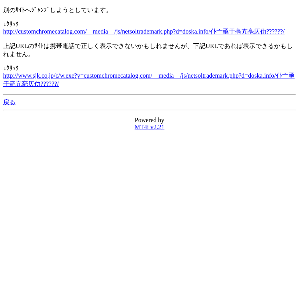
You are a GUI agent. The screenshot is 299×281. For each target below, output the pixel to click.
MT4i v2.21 (149, 127)
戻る (9, 102)
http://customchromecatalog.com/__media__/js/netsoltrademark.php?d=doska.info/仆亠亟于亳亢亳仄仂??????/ (144, 31)
